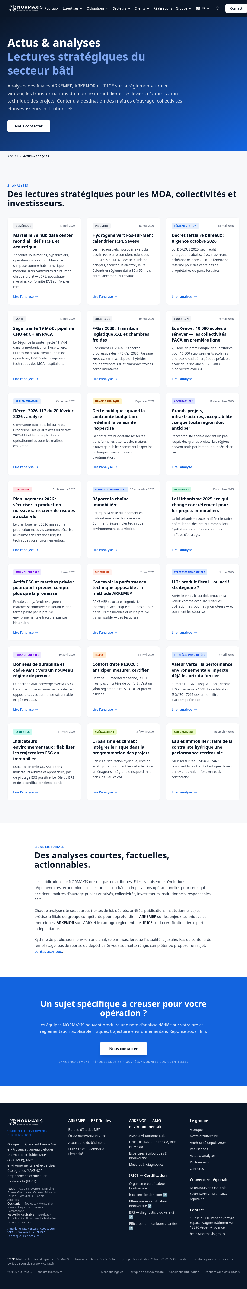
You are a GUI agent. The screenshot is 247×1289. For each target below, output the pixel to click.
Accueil (12, 156)
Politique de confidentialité (146, 1272)
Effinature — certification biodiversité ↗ (148, 1203)
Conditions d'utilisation (184, 1272)
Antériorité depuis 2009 (208, 1142)
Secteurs (122, 8)
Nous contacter (29, 126)
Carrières (197, 1168)
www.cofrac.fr (45, 1264)
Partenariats (199, 1162)
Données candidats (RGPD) (222, 1272)
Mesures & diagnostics (146, 1164)
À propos (197, 1129)
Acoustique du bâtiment (86, 1142)
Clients (142, 8)
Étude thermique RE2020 (87, 1136)
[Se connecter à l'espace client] (217, 8)
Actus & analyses (202, 1155)
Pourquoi (52, 8)
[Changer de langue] (203, 8)
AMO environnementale (147, 1135)
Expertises (72, 8)
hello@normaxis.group (207, 1234)
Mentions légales (112, 1272)
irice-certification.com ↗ (148, 1194)
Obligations (98, 8)
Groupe (184, 8)
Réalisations (163, 8)
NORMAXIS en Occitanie (208, 1187)
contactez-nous (48, 951)
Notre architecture (204, 1136)
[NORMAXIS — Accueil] (26, 8)
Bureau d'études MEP (84, 1129)
